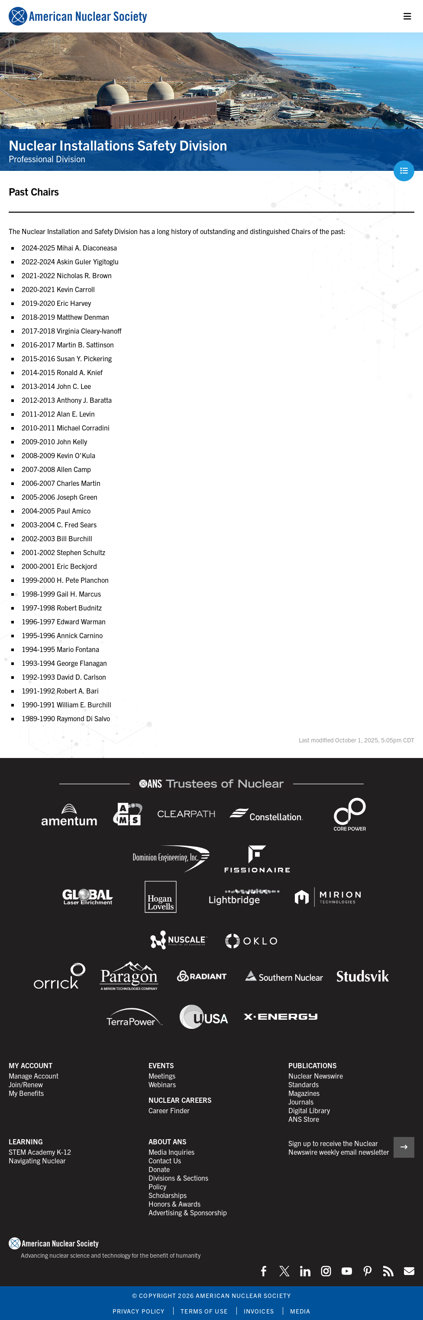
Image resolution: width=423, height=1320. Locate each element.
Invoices (259, 1311)
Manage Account (33, 1075)
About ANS (168, 1141)
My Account (30, 1065)
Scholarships (168, 1195)
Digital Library (309, 1110)
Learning (26, 1141)
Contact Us (165, 1160)
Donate (159, 1169)
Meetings (162, 1075)
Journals (300, 1101)
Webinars (162, 1084)
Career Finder (169, 1110)
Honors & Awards (174, 1203)
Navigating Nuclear (37, 1160)
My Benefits (26, 1093)
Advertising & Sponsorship (188, 1212)
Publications (312, 1065)
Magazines (304, 1093)
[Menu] (407, 16)
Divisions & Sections (178, 1177)
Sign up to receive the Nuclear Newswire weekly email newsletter (338, 1147)
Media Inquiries (171, 1151)
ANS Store (303, 1118)
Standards (303, 1084)
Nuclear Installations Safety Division (118, 144)
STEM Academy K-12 (40, 1151)
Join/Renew (26, 1084)
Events (161, 1065)
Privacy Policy (139, 1311)
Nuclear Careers (180, 1099)
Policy (157, 1186)
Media (300, 1311)
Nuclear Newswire (315, 1075)
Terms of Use (204, 1311)
